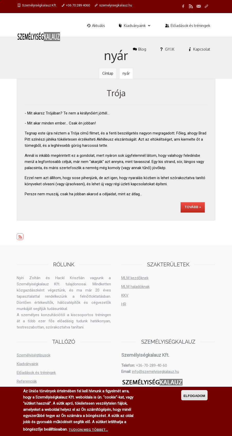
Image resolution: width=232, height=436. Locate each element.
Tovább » (192, 207)
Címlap (107, 73)
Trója (116, 93)
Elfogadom (194, 396)
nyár (126, 73)
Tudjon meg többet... (88, 430)
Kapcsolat (198, 49)
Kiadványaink (135, 25)
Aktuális (95, 25)
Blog (139, 49)
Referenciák (27, 381)
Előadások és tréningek (187, 25)
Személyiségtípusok (33, 355)
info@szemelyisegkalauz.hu (155, 371)
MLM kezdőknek (135, 278)
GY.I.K (166, 49)
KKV (124, 295)
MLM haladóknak (135, 286)
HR (123, 304)
